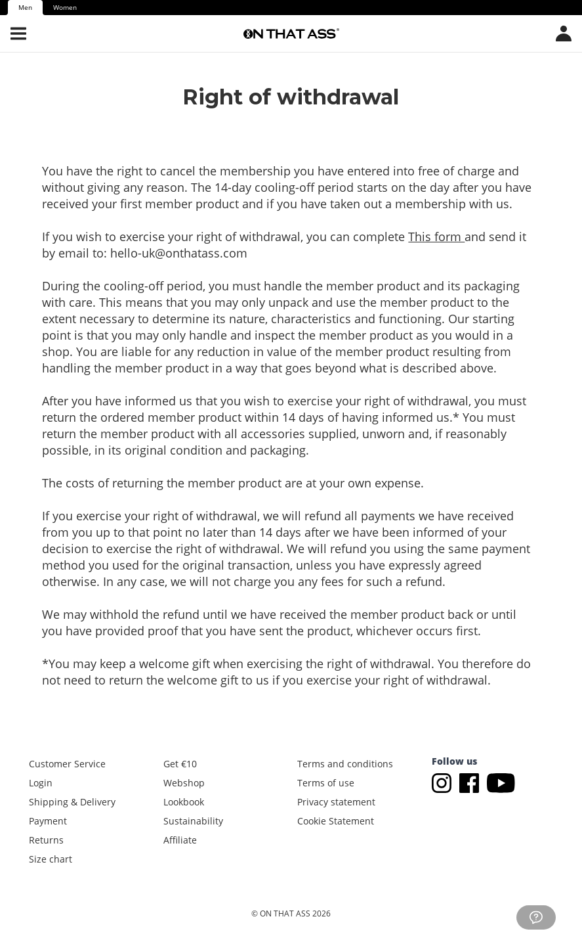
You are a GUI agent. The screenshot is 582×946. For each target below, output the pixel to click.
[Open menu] (18, 33)
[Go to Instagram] (444, 782)
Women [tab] (65, 7)
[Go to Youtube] (501, 782)
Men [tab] (25, 7)
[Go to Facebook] (471, 782)
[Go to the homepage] (291, 33)
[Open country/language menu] (564, 33)
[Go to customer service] (536, 917)
